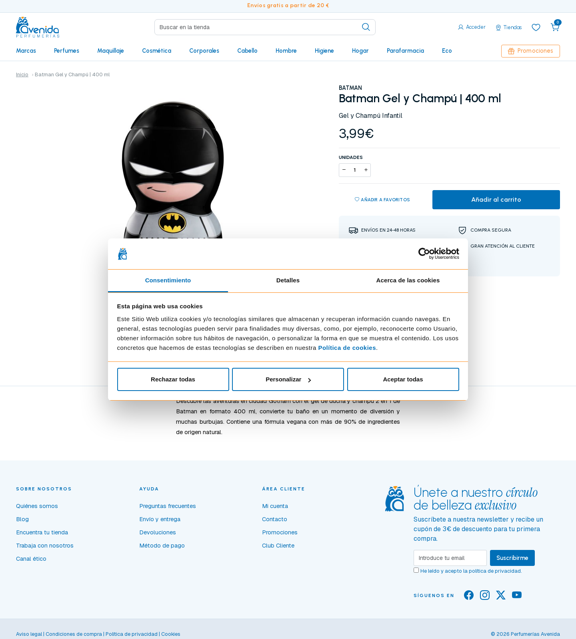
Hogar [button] (360, 50)
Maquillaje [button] (110, 50)
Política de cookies (347, 347)
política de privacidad (495, 571)
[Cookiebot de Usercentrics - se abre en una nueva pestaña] (424, 254)
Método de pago (162, 545)
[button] (555, 27)
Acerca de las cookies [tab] (408, 280)
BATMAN (350, 87)
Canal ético (31, 558)
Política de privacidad (132, 634)
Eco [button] (447, 50)
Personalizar (288, 379)
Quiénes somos (37, 506)
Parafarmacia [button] (405, 50)
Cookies (170, 634)
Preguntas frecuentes (167, 506)
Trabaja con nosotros (45, 545)
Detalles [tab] (288, 280)
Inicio (22, 74)
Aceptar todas (403, 379)
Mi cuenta (275, 506)
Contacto (274, 519)
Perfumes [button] (66, 50)
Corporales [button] (204, 50)
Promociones (530, 50)
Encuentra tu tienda (42, 532)
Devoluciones (157, 532)
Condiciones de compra (74, 634)
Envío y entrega (159, 519)
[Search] (265, 27)
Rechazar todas (173, 379)
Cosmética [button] (156, 50)
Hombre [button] (286, 50)
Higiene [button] (324, 50)
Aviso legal (29, 634)
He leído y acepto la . (471, 571)
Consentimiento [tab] (168, 280)
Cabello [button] (247, 50)
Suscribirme (512, 558)
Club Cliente (278, 545)
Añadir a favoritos (382, 199)
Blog (22, 519)
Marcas (26, 50)
